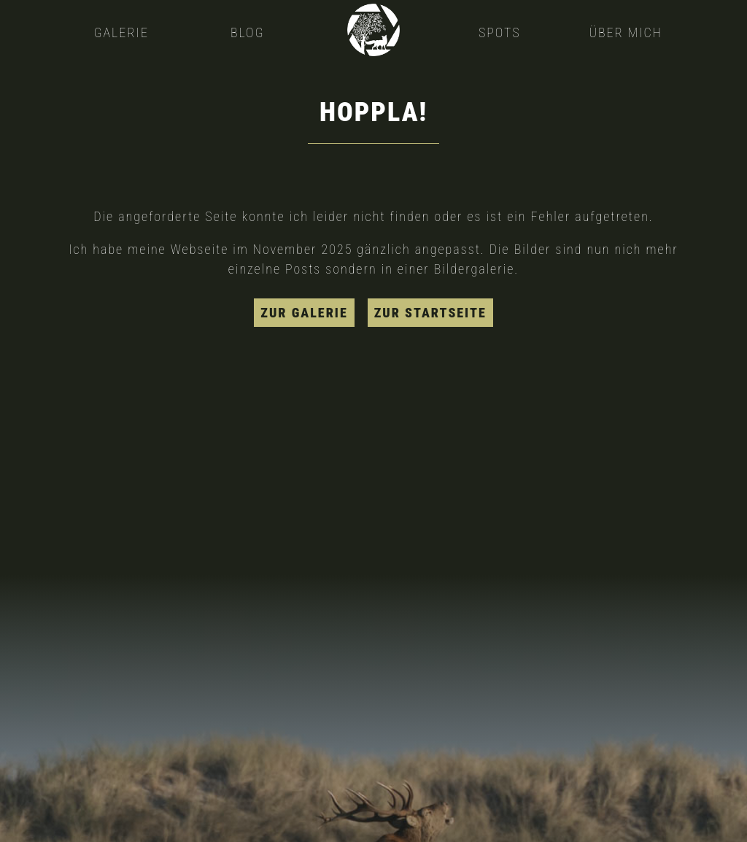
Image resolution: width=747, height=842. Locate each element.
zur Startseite (430, 312)
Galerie (121, 32)
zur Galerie (303, 312)
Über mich (625, 32)
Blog (248, 32)
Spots (500, 32)
